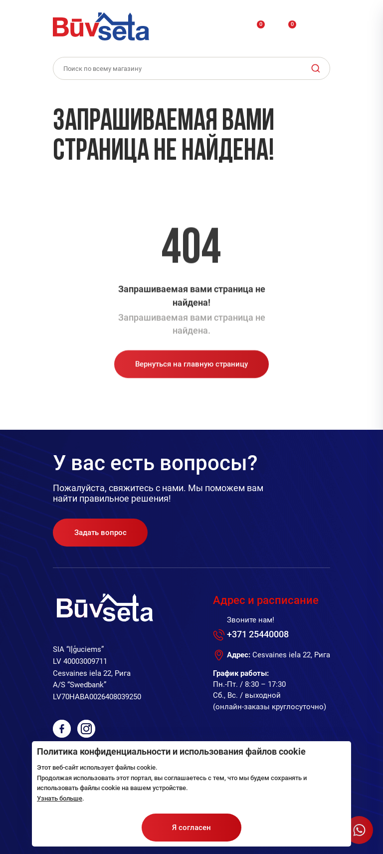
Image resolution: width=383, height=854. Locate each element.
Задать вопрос (100, 532)
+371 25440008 (258, 634)
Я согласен (191, 827)
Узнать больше (59, 798)
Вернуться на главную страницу (191, 369)
